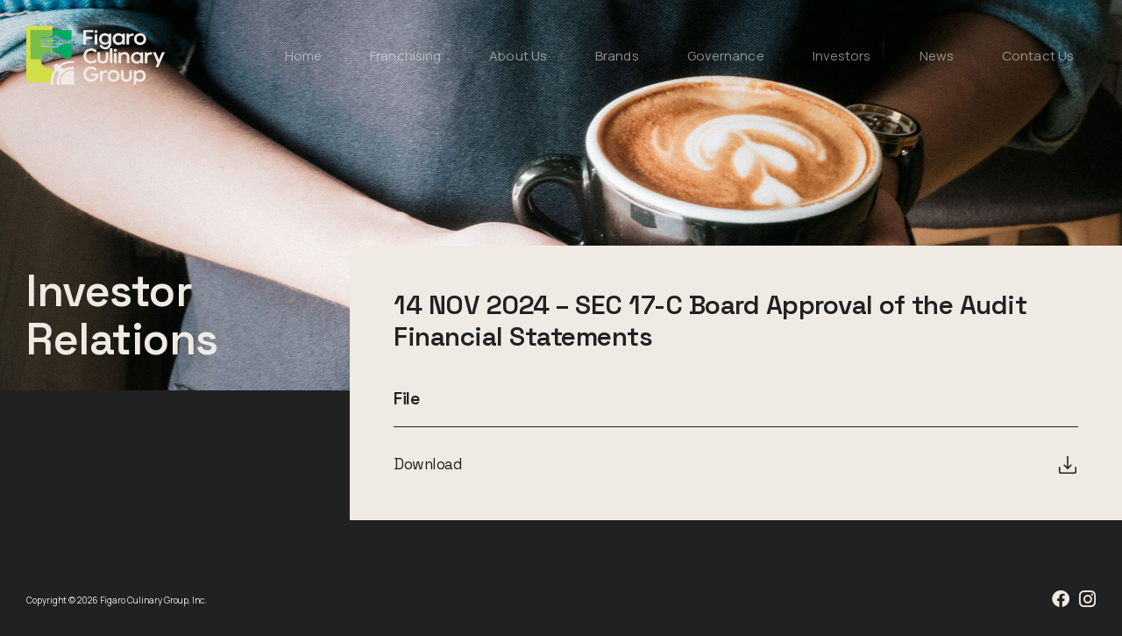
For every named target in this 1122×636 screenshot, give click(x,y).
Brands (617, 55)
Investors (842, 55)
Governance (725, 55)
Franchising (405, 55)
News (937, 55)
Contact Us (1038, 55)
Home (303, 55)
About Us (518, 55)
